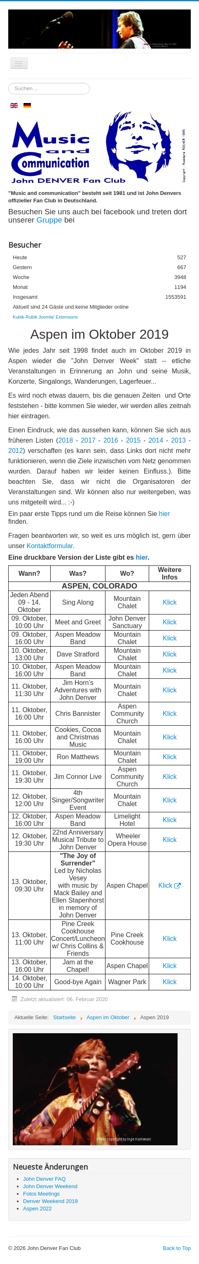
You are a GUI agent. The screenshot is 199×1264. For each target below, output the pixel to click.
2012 (15, 450)
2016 (110, 440)
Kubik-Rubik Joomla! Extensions (45, 316)
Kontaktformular (49, 545)
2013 (178, 440)
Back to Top (177, 1248)
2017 (88, 440)
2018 (67, 440)
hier (164, 513)
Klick (170, 622)
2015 (133, 440)
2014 (155, 440)
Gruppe (50, 220)
